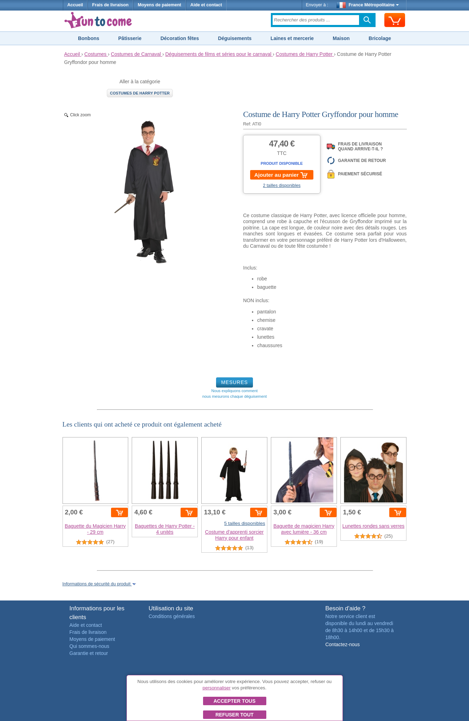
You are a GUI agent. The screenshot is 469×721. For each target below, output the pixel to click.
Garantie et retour (89, 653)
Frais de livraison (110, 4)
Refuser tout (234, 714)
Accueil (75, 4)
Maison (341, 38)
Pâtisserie (130, 38)
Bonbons (88, 38)
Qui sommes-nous (90, 646)
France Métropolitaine (368, 4)
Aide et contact (206, 4)
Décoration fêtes (180, 38)
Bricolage (380, 38)
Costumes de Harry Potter (140, 93)
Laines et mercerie (292, 38)
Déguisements (235, 38)
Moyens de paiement (159, 4)
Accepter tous (235, 701)
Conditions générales (172, 616)
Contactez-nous (342, 644)
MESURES (234, 382)
